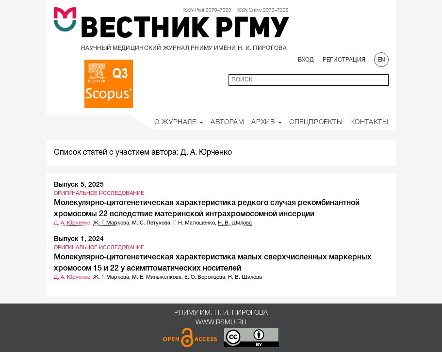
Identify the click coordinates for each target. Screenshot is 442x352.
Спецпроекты (316, 122)
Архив (266, 122)
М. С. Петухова (151, 223)
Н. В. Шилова (235, 223)
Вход (306, 60)
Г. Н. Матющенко (194, 223)
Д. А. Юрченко (72, 223)
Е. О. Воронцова (204, 277)
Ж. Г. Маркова (111, 223)
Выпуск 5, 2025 (79, 185)
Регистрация (344, 60)
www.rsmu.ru (221, 323)
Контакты (369, 122)
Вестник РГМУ (184, 30)
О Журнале (178, 122)
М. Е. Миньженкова (156, 277)
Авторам (227, 122)
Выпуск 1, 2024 (79, 239)
